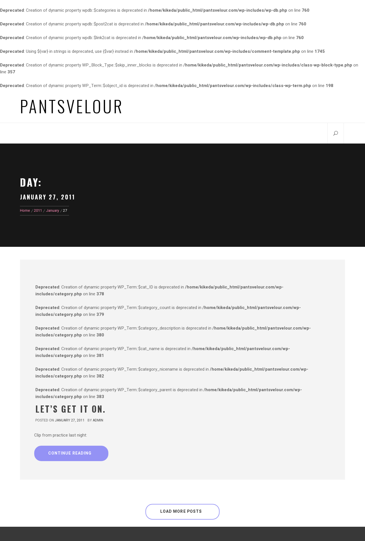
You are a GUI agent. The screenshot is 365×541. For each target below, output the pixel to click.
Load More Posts (181, 511)
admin (98, 420)
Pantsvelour (72, 106)
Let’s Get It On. (70, 408)
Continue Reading (70, 453)
